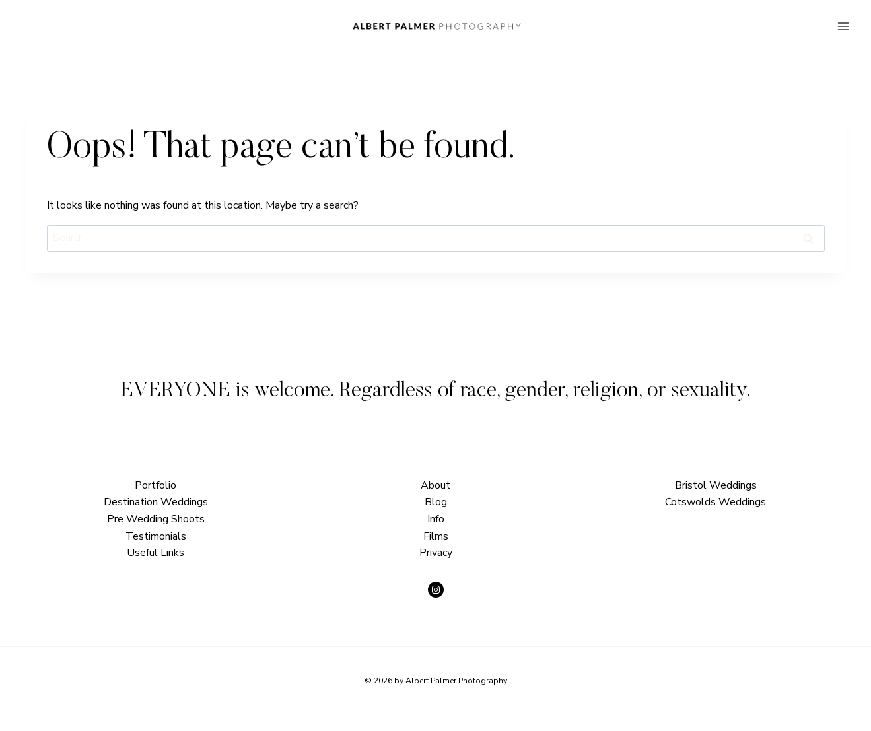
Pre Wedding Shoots (156, 519)
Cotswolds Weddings (715, 502)
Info (435, 519)
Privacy (435, 552)
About (435, 485)
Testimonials (155, 536)
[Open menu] (843, 26)
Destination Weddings (156, 502)
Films (435, 536)
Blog (436, 502)
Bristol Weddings (716, 485)
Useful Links (155, 552)
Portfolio (155, 485)
